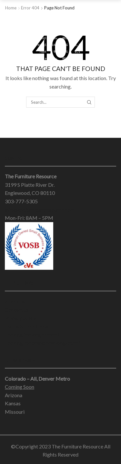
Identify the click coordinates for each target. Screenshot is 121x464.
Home (10, 7)
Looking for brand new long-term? (42, 342)
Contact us (17, 309)
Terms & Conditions (26, 326)
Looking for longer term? (32, 334)
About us (15, 301)
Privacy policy (20, 318)
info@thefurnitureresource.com (40, 210)
